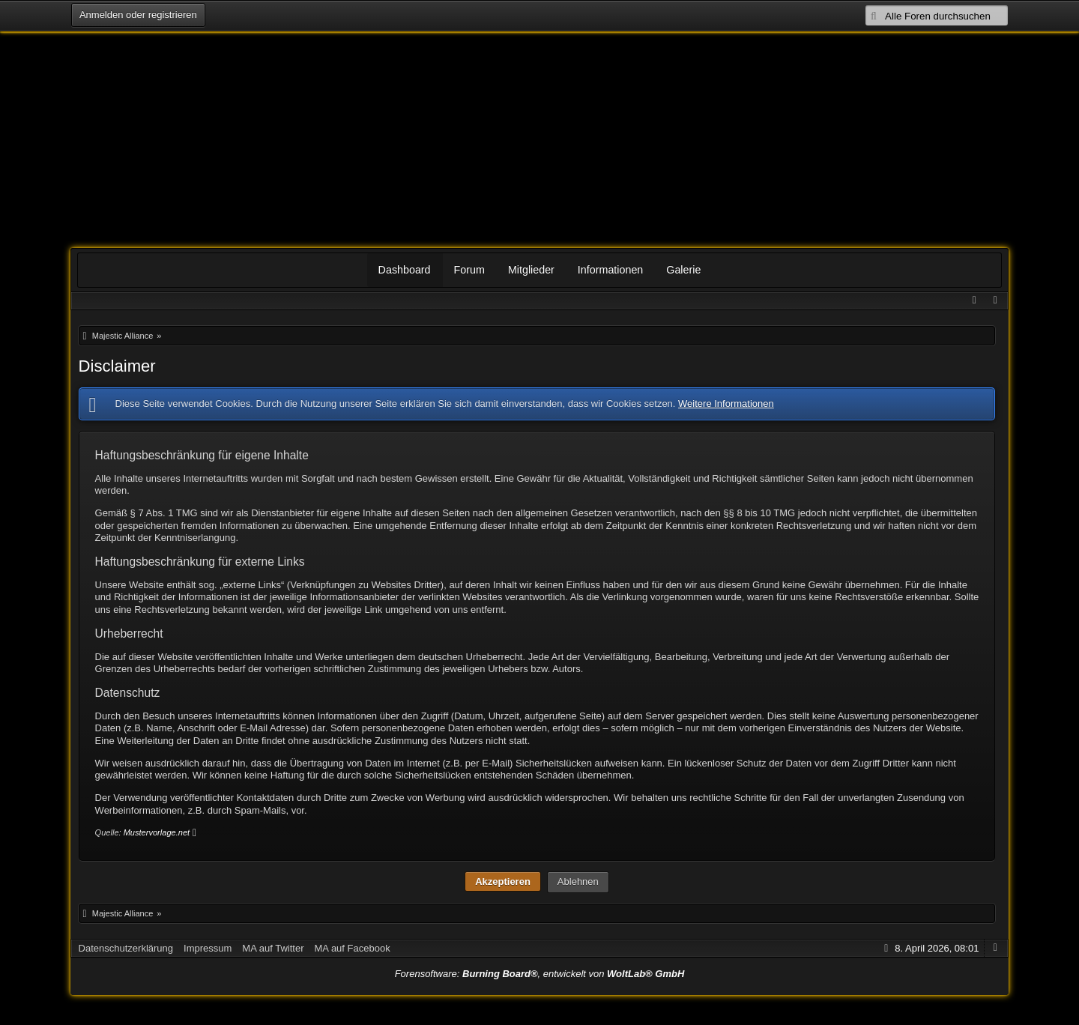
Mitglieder (531, 270)
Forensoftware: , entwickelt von (540, 973)
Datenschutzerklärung (126, 948)
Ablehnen (578, 881)
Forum (469, 270)
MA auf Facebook (352, 948)
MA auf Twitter (272, 948)
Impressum (208, 948)
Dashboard (404, 270)
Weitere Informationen (726, 403)
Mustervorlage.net (157, 832)
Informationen (610, 270)
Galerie (683, 270)
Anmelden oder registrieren (137, 14)
